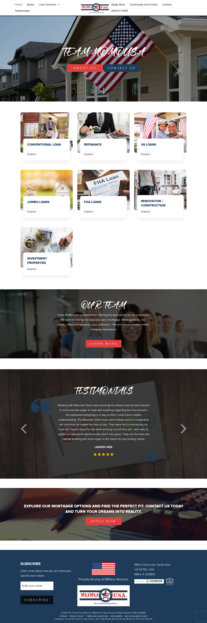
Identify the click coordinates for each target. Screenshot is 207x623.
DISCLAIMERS (116, 616)
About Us (85, 68)
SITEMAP (63, 616)
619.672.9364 (119, 10)
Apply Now (118, 4)
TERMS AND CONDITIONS (97, 616)
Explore (31, 154)
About (30, 4)
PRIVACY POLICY (77, 616)
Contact (167, 4)
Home (18, 4)
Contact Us (122, 68)
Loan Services (49, 5)
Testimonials (22, 10)
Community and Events (143, 4)
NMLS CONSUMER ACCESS (136, 616)
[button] (23, 429)
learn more (104, 343)
